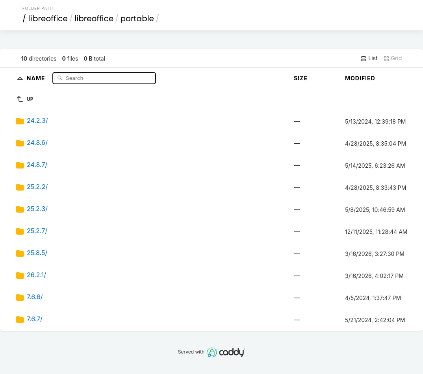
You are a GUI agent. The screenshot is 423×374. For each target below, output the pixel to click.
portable (137, 18)
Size (301, 78)
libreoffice (48, 18)
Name (37, 77)
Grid (392, 58)
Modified (360, 78)
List (368, 58)
